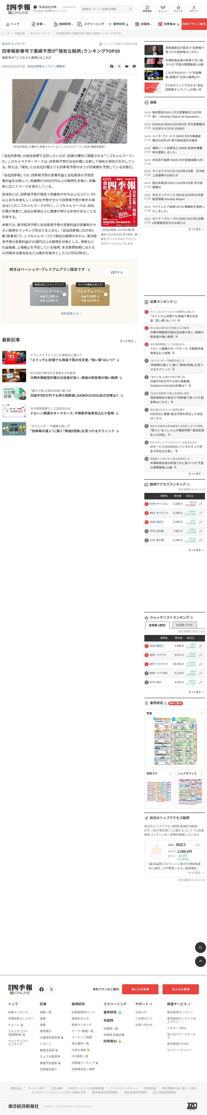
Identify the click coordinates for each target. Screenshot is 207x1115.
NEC (159, 682)
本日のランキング (40, 33)
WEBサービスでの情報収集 (86, 1088)
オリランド (162, 512)
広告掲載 (56, 1088)
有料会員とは (69, 313)
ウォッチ (178, 9)
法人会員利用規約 (164, 1092)
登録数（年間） (184, 625)
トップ (12, 24)
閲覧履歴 (147, 9)
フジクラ (161, 655)
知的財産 (150, 1088)
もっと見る (126, 341)
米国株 (143, 24)
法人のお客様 (181, 989)
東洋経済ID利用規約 (105, 1092)
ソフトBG (162, 673)
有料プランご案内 (194, 24)
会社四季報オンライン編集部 (46, 66)
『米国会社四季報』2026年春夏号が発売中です (49, 7)
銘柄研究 (63, 24)
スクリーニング (90, 24)
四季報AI (168, 24)
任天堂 (160, 531)
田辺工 (160, 522)
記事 (38, 24)
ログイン (194, 9)
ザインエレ (162, 503)
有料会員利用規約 (135, 1092)
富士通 (160, 540)
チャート (162, 9)
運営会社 (16, 1088)
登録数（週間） (157, 625)
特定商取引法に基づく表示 (179, 1088)
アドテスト (162, 664)
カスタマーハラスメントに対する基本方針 (58, 1092)
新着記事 (20, 33)
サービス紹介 (36, 1088)
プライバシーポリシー (124, 1088)
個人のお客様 (140, 989)
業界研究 (118, 24)
